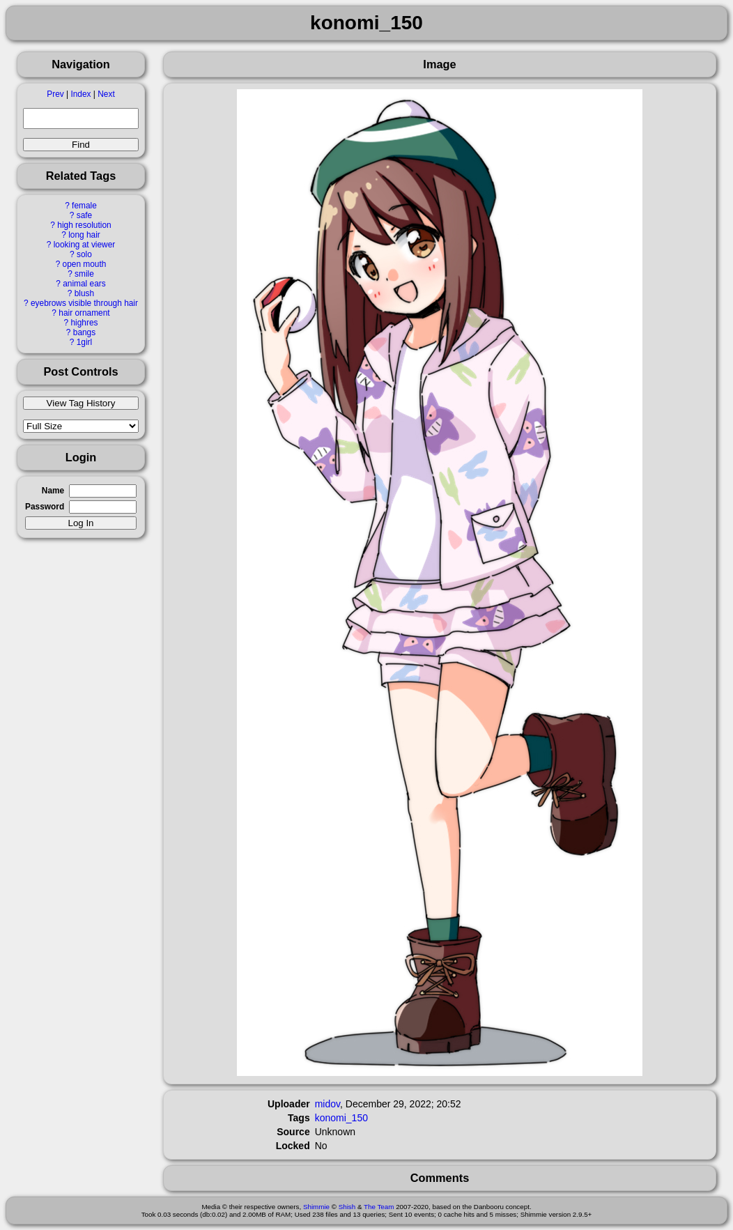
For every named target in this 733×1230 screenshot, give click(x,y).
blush (84, 293)
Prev (55, 94)
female (84, 205)
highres (84, 323)
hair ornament (84, 313)
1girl (84, 342)
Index (80, 94)
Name (53, 490)
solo (84, 254)
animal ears (84, 284)
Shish (347, 1206)
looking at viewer (85, 244)
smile (84, 274)
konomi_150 (341, 1117)
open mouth (85, 264)
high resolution (84, 225)
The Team (379, 1206)
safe (84, 215)
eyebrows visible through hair (84, 303)
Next (106, 94)
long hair (84, 235)
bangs (84, 332)
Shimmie (316, 1206)
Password (44, 507)
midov (327, 1103)
